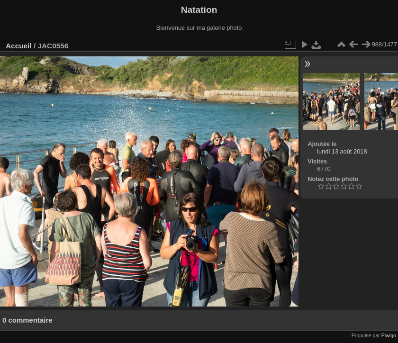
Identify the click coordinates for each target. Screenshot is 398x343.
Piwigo (388, 335)
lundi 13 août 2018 (342, 151)
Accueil (19, 46)
